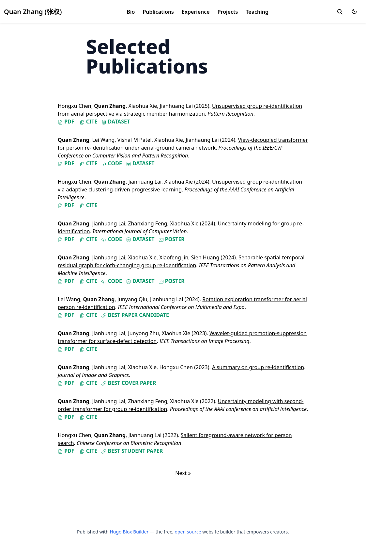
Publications (158, 11)
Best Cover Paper (128, 382)
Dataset (115, 121)
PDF (66, 121)
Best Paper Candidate (135, 315)
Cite (89, 121)
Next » (183, 473)
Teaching (257, 11)
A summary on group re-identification (258, 367)
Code (111, 163)
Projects (228, 11)
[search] (339, 11)
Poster (172, 239)
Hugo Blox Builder (129, 532)
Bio (131, 11)
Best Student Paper (132, 450)
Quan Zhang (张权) (33, 11)
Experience (196, 11)
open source (188, 532)
